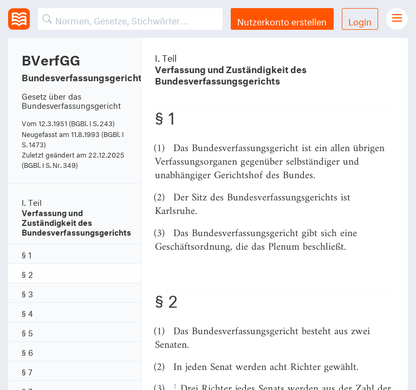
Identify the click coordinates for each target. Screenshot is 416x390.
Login (360, 20)
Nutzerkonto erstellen (282, 20)
